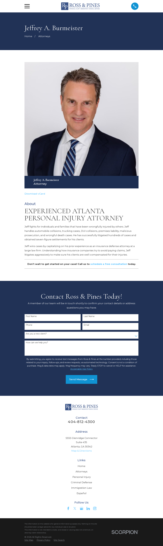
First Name (31, 316)
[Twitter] (75, 508)
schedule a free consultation (108, 264)
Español (81, 493)
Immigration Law (81, 487)
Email (86, 325)
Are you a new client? (36, 334)
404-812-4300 (81, 422)
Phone (29, 325)
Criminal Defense (81, 482)
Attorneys (81, 471)
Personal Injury (81, 477)
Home (81, 466)
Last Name (89, 316)
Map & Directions (81, 450)
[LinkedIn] (88, 508)
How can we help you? (37, 342)
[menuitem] (28, 540)
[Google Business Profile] (81, 508)
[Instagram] (95, 508)
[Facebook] (68, 508)
